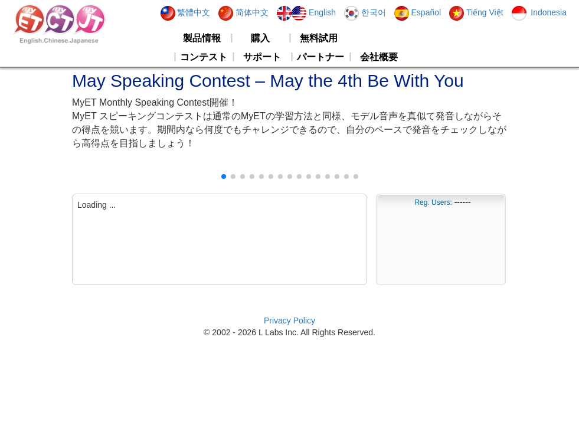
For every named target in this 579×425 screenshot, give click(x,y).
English (306, 12)
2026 (247, 332)
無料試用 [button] (319, 38)
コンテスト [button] (203, 57)
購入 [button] (260, 38)
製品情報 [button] (202, 38)
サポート (262, 57)
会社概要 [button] (379, 57)
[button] (223, 176)
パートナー (320, 57)
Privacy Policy (289, 320)
